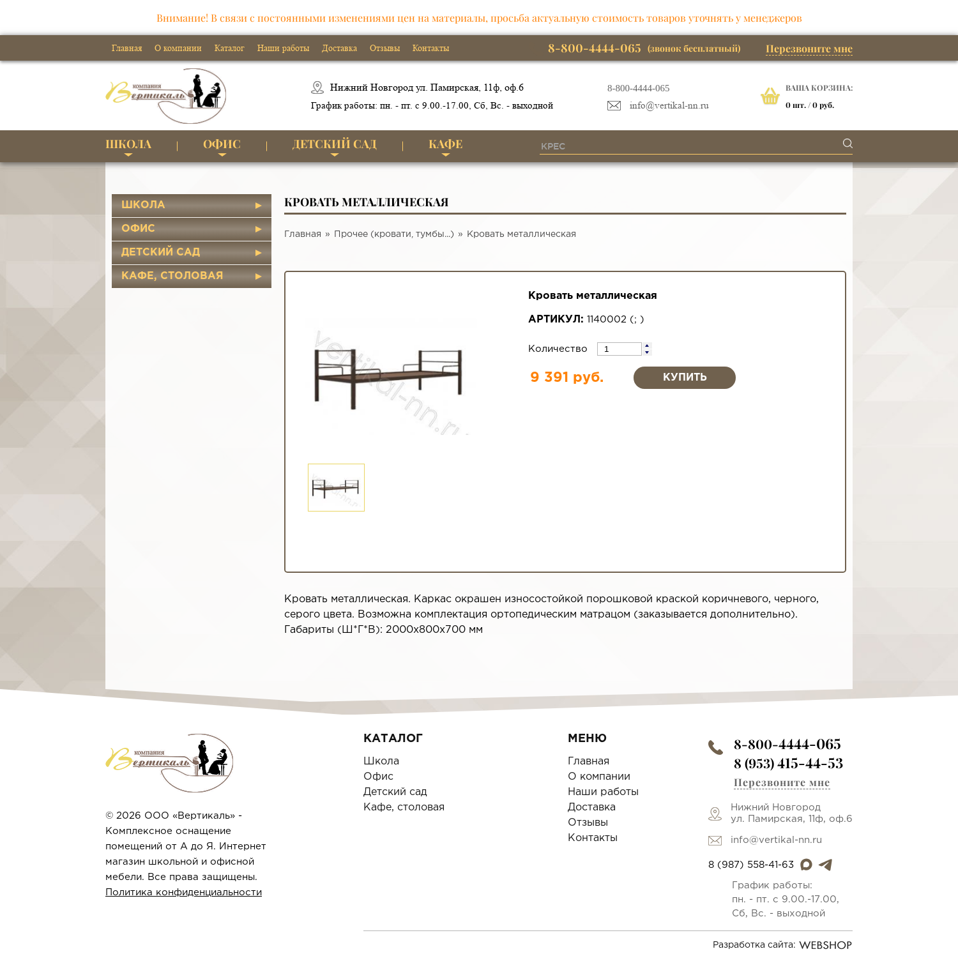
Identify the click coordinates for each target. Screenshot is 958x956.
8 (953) (788, 762)
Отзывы (385, 48)
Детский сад (335, 143)
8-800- (787, 743)
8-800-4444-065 (638, 88)
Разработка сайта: (783, 945)
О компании (178, 48)
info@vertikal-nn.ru (669, 105)
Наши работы (283, 48)
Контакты (431, 48)
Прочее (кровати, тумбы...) (394, 234)
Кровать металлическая (521, 234)
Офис (222, 143)
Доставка (339, 48)
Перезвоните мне (809, 48)
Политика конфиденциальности (183, 892)
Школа (128, 143)
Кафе (445, 143)
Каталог (230, 48)
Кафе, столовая (172, 276)
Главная (127, 48)
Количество (559, 349)
